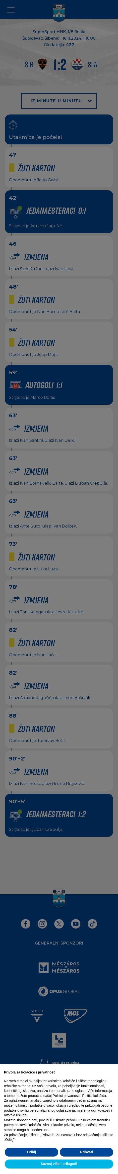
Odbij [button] (31, 1152)
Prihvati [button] (86, 1152)
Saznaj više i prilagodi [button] (59, 1164)
